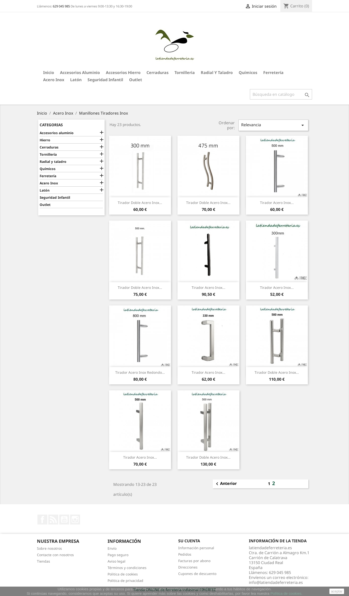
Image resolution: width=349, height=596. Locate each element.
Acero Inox (53, 79)
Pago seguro (118, 554)
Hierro (45, 140)
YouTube (64, 519)
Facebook (42, 519)
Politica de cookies (123, 574)
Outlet (135, 79)
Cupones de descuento (197, 573)
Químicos (248, 72)
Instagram (75, 519)
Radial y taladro (217, 72)
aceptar (337, 591)
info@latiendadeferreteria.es (276, 582)
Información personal (196, 548)
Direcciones (188, 567)
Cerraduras (157, 72)
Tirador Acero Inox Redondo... (140, 372)
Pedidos (184, 554)
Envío (112, 548)
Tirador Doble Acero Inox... (140, 202)
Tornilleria (184, 72)
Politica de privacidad (125, 580)
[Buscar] (281, 94)
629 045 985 (61, 6)
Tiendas (43, 561)
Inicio (48, 72)
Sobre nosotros (49, 548)
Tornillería (48, 154)
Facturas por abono (194, 560)
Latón (76, 79)
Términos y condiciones (127, 567)
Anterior (225, 484)
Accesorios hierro (123, 72)
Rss (53, 519)
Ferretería (273, 72)
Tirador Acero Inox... (277, 202)
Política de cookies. (286, 593)
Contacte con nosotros (55, 554)
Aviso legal (116, 561)
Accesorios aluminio (80, 72)
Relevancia (273, 125)
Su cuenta (189, 541)
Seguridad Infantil (105, 79)
